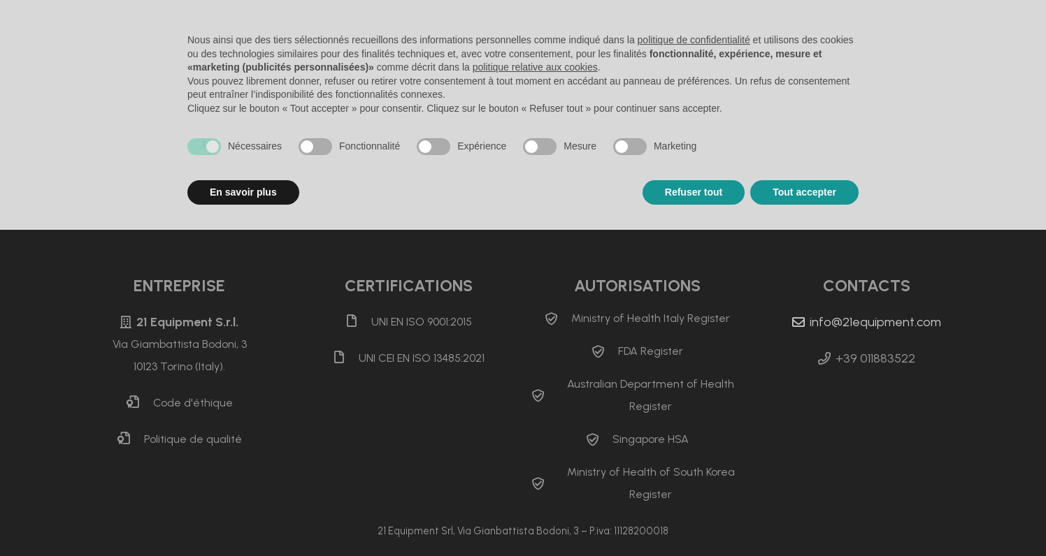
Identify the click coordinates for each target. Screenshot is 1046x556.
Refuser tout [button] (693, 192)
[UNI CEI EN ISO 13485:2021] (345, 358)
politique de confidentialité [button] (694, 39)
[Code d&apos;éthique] (140, 403)
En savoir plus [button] (243, 192)
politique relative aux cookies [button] (535, 67)
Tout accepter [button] (804, 192)
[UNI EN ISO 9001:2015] (358, 322)
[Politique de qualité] (130, 439)
